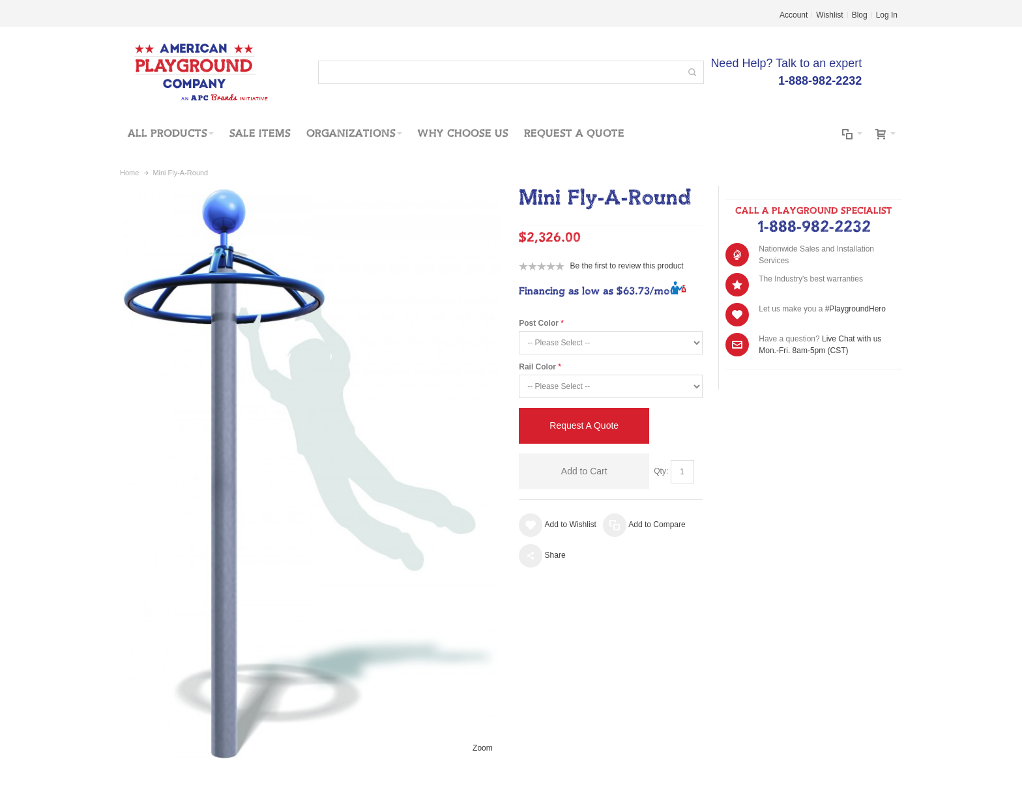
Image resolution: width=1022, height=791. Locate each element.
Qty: (661, 471)
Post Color (539, 323)
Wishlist (829, 15)
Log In (887, 15)
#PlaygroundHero (855, 308)
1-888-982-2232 (814, 227)
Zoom (483, 748)
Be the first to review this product (627, 265)
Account (794, 15)
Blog (860, 15)
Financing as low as (594, 291)
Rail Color (537, 366)
